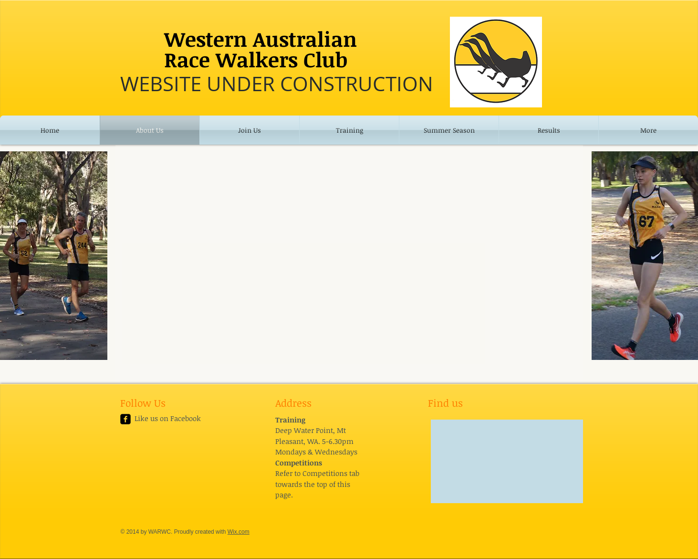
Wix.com (239, 531)
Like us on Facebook (168, 418)
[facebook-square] (125, 419)
